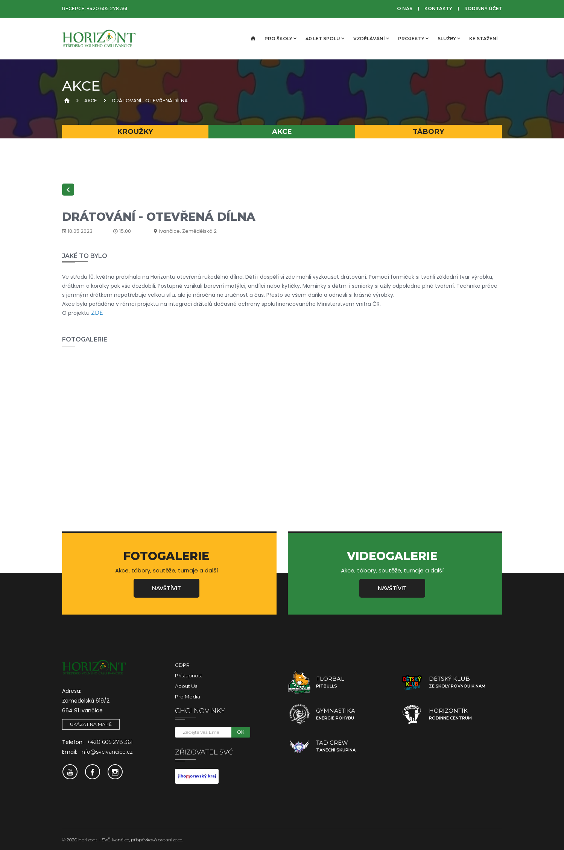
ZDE (97, 313)
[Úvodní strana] (252, 38)
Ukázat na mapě (91, 724)
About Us (186, 686)
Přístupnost (188, 675)
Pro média (187, 697)
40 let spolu (325, 38)
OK (240, 732)
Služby (449, 38)
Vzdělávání (371, 38)
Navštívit (166, 588)
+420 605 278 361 (107, 8)
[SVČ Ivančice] (99, 38)
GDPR (182, 665)
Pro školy (280, 38)
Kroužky (135, 131)
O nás (404, 8)
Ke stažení (483, 38)
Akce (90, 100)
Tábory (428, 131)
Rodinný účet (483, 8)
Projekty (413, 38)
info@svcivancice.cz (107, 751)
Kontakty (438, 8)
